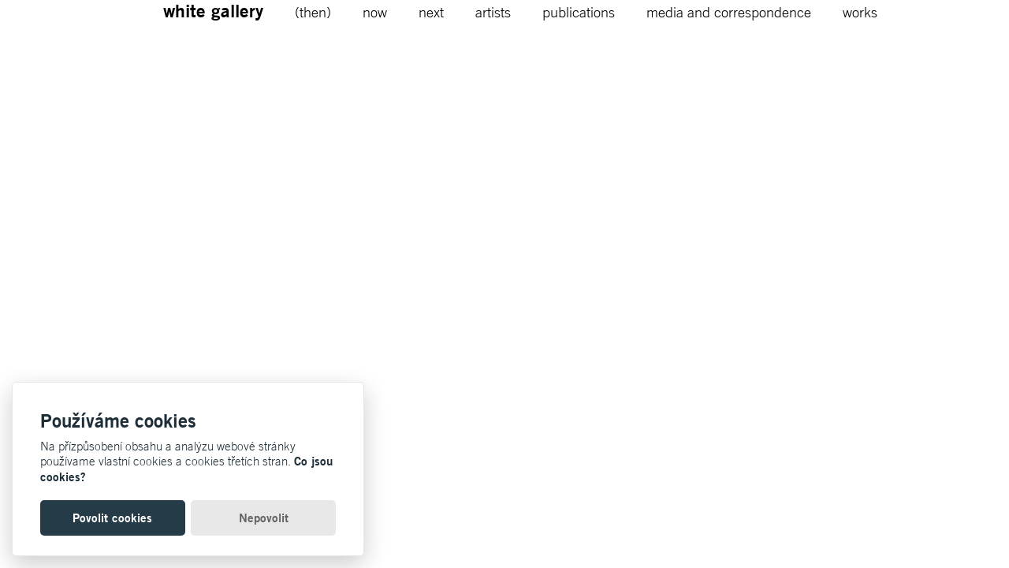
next (431, 12)
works (860, 12)
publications (578, 12)
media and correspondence (728, 12)
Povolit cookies (112, 517)
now (375, 12)
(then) (313, 12)
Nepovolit (264, 517)
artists (493, 12)
